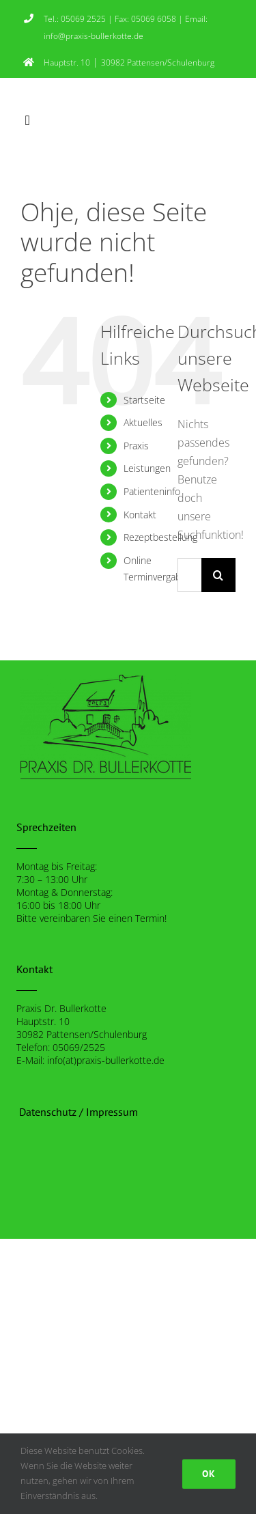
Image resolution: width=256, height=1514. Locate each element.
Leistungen (147, 468)
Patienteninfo (152, 491)
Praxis (136, 445)
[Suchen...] (189, 575)
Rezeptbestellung (160, 537)
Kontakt (140, 514)
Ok (209, 1474)
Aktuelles (143, 422)
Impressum (112, 1112)
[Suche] (218, 575)
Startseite (144, 399)
